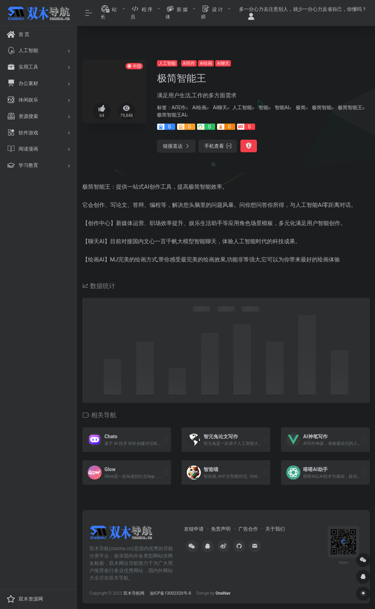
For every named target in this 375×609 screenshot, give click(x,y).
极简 (301, 107)
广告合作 (248, 529)
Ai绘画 (206, 63)
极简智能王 (350, 107)
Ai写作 (189, 63)
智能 (263, 107)
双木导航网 (133, 593)
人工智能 (167, 63)
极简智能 (322, 107)
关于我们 (275, 529)
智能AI (282, 107)
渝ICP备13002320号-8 (170, 593)
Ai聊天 (223, 63)
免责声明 (221, 529)
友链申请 (194, 529)
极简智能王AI (171, 115)
